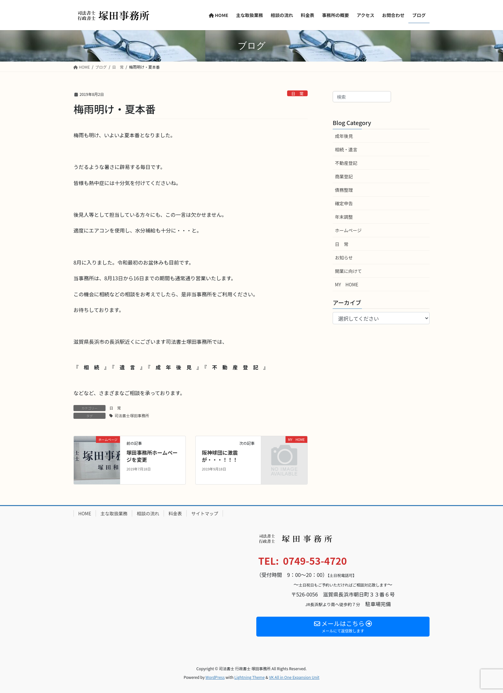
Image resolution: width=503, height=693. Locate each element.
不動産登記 (346, 163)
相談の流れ (148, 513)
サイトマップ (204, 513)
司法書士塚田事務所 (132, 415)
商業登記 (344, 176)
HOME (84, 513)
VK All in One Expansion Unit (294, 677)
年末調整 (344, 217)
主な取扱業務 (113, 513)
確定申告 (344, 203)
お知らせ (344, 257)
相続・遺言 (346, 149)
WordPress (215, 677)
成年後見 (344, 136)
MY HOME (346, 284)
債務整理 (344, 190)
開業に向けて (348, 271)
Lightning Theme (249, 677)
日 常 (297, 93)
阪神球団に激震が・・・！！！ (220, 456)
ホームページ (348, 230)
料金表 (175, 513)
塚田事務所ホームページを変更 (152, 456)
